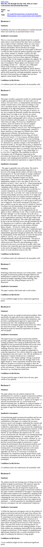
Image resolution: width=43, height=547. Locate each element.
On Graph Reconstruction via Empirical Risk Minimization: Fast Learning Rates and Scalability (24, 15)
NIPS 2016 (4, 2)
